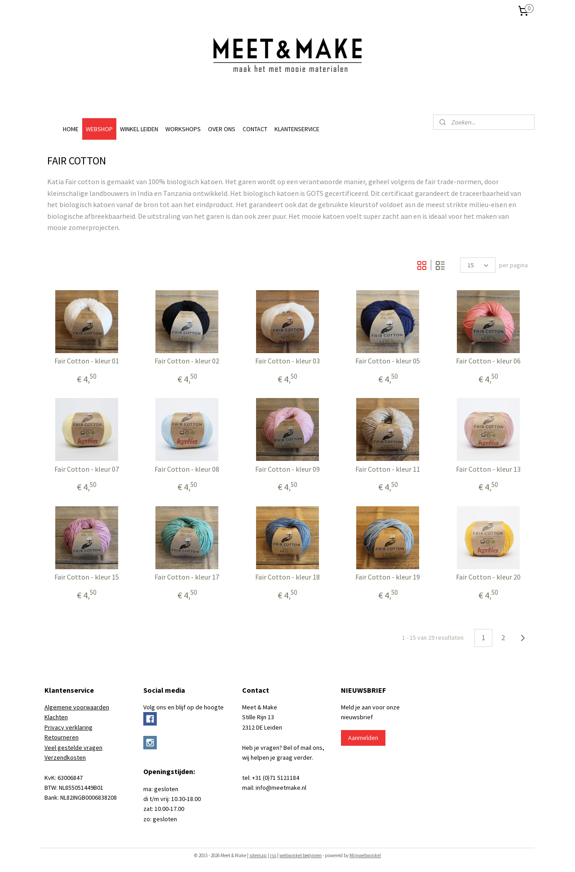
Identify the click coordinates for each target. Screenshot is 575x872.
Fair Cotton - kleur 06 (488, 361)
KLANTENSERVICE (296, 129)
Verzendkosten (65, 757)
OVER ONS (221, 129)
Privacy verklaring (68, 727)
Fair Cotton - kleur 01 (86, 361)
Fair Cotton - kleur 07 (86, 469)
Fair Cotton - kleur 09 (287, 469)
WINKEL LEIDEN (139, 129)
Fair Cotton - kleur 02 (187, 361)
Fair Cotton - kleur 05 (387, 361)
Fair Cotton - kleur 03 (287, 361)
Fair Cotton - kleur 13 (488, 469)
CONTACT (255, 129)
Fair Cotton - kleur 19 (387, 577)
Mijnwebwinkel (365, 855)
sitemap (258, 855)
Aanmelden (363, 738)
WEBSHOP (99, 129)
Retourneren (61, 737)
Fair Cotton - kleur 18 (287, 577)
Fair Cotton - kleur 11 (387, 469)
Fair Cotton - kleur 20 (488, 577)
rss (273, 855)
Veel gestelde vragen (73, 748)
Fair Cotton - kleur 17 (187, 577)
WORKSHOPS (183, 129)
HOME (71, 129)
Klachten (56, 717)
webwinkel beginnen (300, 855)
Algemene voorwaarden (76, 707)
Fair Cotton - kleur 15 (86, 577)
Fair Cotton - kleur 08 (187, 469)
